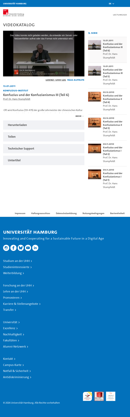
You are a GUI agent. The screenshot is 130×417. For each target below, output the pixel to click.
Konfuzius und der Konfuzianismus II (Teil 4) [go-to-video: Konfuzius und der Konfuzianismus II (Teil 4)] (112, 99)
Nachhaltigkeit (12, 334)
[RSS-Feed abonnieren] (89, 33)
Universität (10, 322)
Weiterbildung (12, 273)
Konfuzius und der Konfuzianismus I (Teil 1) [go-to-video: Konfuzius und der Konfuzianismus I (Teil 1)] (112, 176)
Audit (97, 393)
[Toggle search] (118, 3)
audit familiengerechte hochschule (87, 396)
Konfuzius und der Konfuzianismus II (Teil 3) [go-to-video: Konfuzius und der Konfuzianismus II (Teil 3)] (112, 125)
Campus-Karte (12, 365)
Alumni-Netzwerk (14, 347)
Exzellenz (9, 328)
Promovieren (11, 298)
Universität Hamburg (14, 3)
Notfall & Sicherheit (15, 371)
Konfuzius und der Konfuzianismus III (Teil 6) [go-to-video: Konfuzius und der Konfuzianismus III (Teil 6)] (113, 47)
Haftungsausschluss (40, 213)
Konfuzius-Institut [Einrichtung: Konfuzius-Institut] (15, 90)
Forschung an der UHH (17, 286)
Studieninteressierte (16, 267)
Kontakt (8, 359)
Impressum (20, 213)
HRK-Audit (109, 395)
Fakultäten (10, 340)
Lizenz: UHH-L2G (56, 80)
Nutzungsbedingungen (93, 213)
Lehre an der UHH (14, 292)
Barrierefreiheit (117, 213)
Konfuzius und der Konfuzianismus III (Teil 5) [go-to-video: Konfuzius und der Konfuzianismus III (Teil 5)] (113, 73)
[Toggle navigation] (126, 3)
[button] (110, 3)
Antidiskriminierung (16, 377)
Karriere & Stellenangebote (20, 304)
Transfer (8, 310)
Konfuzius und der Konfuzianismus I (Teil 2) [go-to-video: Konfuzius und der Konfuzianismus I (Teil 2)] (112, 151)
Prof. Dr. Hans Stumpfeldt (16, 99)
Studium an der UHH (16, 261)
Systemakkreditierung (122, 393)
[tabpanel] (43, 125)
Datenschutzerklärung (66, 213)
